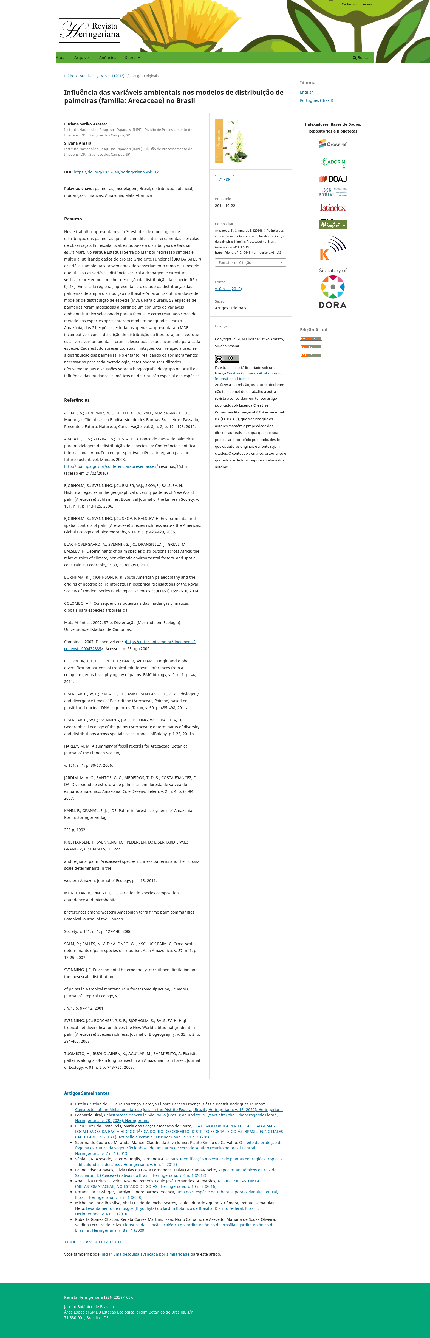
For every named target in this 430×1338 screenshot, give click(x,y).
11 (100, 1241)
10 (95, 1241)
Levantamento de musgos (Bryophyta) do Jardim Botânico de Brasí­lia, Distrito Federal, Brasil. (172, 1208)
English (307, 92)
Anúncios (107, 57)
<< (66, 1241)
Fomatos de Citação (235, 262)
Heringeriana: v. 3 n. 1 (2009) (119, 1230)
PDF (226, 179)
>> (120, 1241)
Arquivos (82, 57)
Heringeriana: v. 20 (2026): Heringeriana (112, 1120)
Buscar (361, 57)
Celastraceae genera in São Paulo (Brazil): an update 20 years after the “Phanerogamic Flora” (190, 1115)
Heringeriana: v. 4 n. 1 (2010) (102, 1213)
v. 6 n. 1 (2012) (113, 75)
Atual (61, 57)
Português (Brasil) (316, 100)
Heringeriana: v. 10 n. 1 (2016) (184, 1137)
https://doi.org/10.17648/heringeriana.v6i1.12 (116, 172)
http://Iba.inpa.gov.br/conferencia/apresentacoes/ (111, 466)
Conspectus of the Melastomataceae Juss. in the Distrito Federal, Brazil (140, 1109)
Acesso (368, 4)
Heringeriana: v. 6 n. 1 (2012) (150, 1164)
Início (68, 75)
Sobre (131, 57)
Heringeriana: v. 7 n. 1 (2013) (102, 1153)
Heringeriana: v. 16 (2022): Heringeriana (245, 1109)
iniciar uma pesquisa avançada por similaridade (145, 1254)
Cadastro (349, 4)
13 (111, 1241)
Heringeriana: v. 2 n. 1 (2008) (115, 1197)
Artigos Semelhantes (87, 1093)
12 (106, 1241)
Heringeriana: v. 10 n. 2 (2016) (188, 1186)
